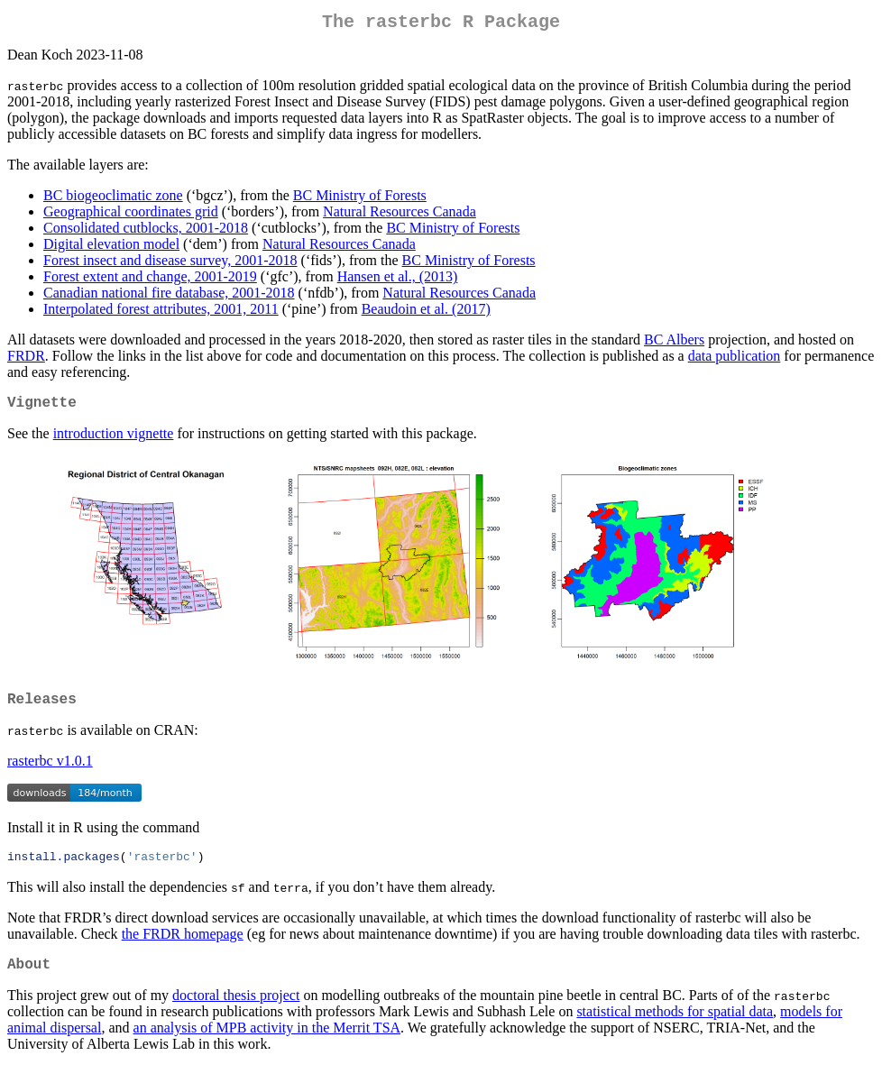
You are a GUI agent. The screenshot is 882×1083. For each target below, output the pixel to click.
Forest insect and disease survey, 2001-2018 (170, 263)
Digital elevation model (111, 247)
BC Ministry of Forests (360, 199)
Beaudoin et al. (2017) (426, 312)
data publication (734, 359)
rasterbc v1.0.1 (50, 771)
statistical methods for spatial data (674, 1027)
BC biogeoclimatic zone (113, 199)
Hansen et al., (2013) (397, 280)
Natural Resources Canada (399, 215)
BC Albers (674, 343)
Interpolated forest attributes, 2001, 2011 (161, 312)
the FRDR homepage (182, 946)
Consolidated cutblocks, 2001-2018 (145, 231)
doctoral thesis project (235, 1011)
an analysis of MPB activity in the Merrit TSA (267, 1043)
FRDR (26, 359)
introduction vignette (113, 440)
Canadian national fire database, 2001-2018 (169, 296)
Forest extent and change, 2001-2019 (150, 280)
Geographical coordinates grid (130, 215)
